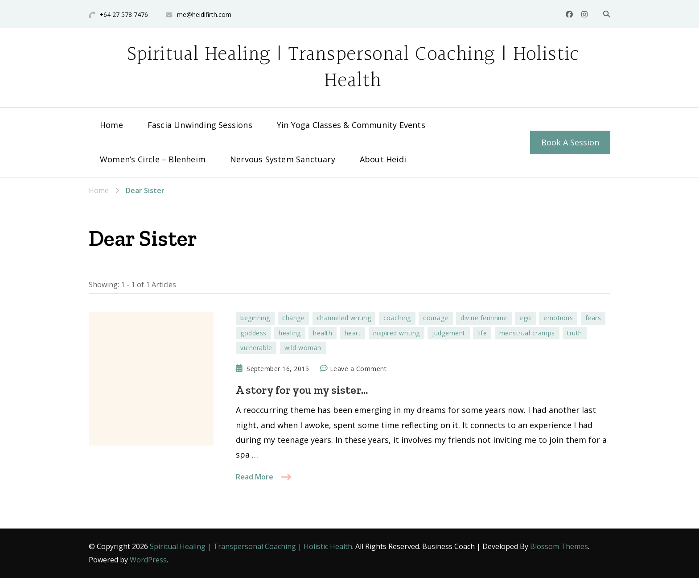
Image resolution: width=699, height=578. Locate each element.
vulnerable (256, 347)
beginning (255, 318)
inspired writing (396, 333)
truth (574, 333)
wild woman (302, 347)
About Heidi (383, 159)
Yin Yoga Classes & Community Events (351, 125)
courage (435, 318)
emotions (558, 318)
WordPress (148, 560)
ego (525, 318)
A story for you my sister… (302, 389)
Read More (254, 477)
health (322, 333)
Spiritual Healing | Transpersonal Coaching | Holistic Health (353, 67)
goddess (253, 333)
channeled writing (344, 318)
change (293, 318)
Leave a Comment (358, 369)
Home (111, 125)
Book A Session (570, 142)
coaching (397, 318)
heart (353, 333)
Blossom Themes (559, 546)
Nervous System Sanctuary (282, 159)
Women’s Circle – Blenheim (153, 159)
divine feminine (484, 318)
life (482, 333)
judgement (448, 333)
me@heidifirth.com (204, 14)
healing (290, 333)
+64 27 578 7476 (123, 14)
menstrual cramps (527, 333)
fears (593, 318)
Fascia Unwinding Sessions (200, 125)
